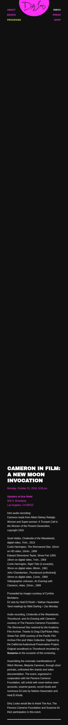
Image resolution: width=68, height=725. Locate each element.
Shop (57, 20)
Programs (14, 20)
